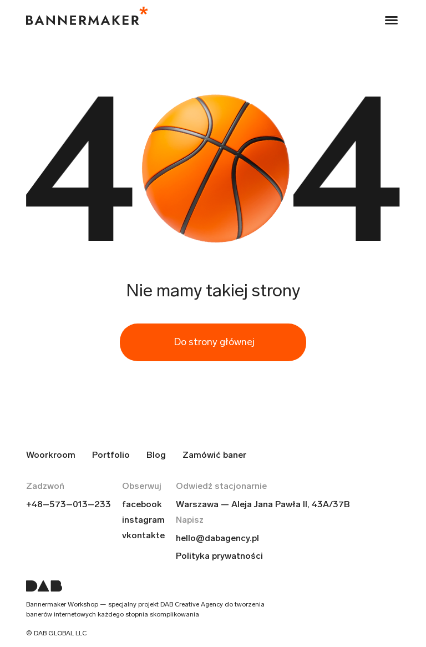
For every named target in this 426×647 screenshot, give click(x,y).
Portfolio (111, 454)
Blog (156, 454)
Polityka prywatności (219, 555)
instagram (143, 519)
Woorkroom (50, 454)
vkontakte (143, 535)
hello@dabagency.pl (217, 538)
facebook (142, 504)
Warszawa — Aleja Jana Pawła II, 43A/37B (263, 504)
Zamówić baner (214, 454)
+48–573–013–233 (68, 504)
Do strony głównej (214, 342)
